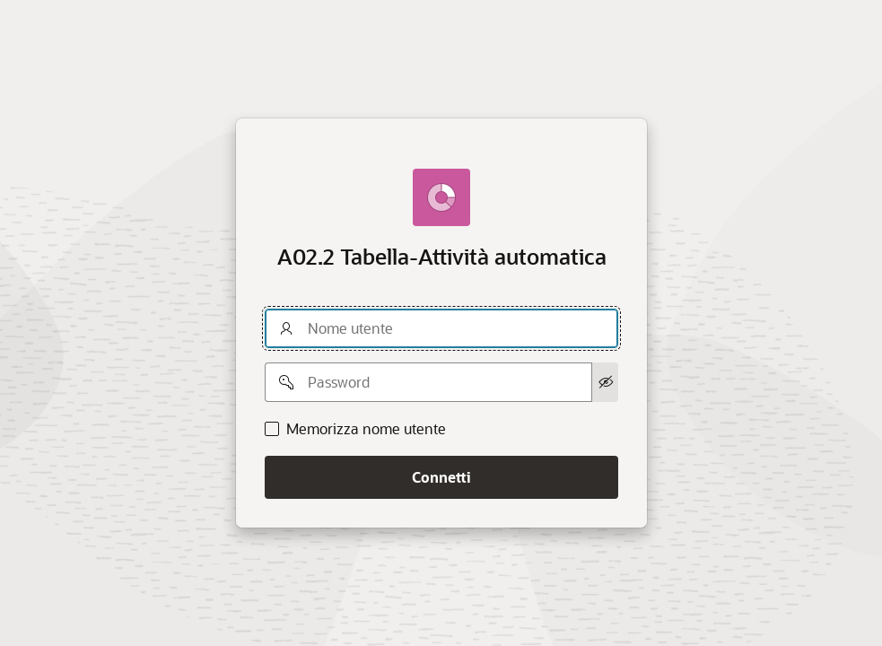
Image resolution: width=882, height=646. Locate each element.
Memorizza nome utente (366, 429)
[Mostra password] (605, 382)
